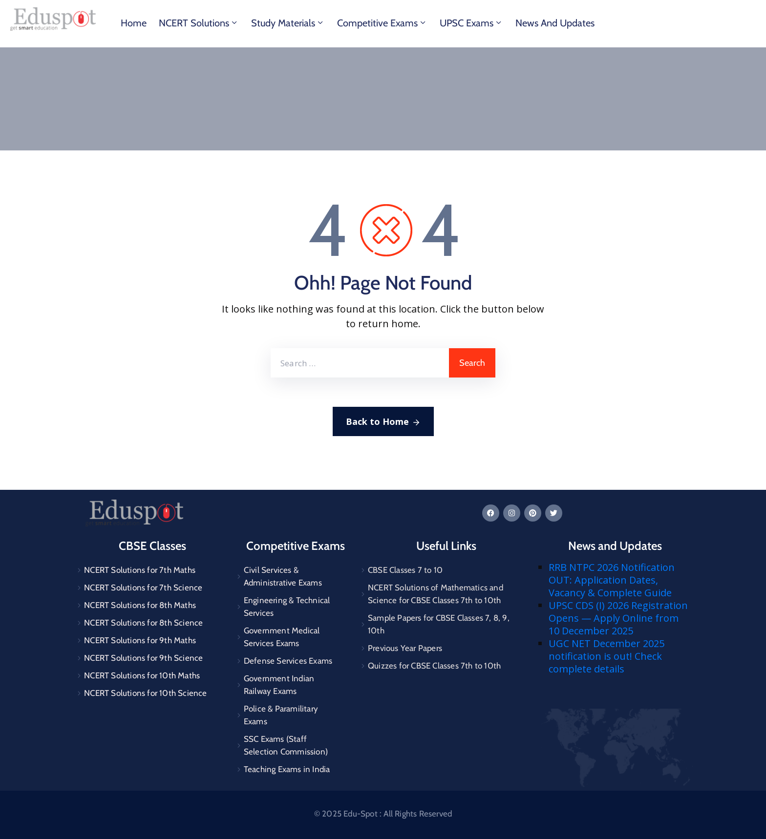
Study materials (288, 23)
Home (134, 23)
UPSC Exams (471, 23)
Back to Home (383, 422)
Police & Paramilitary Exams (281, 715)
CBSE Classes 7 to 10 (405, 570)
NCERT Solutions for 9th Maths (140, 640)
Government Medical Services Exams (282, 637)
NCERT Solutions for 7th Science (143, 587)
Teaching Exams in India (287, 769)
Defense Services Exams (288, 661)
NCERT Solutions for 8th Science (143, 623)
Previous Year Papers (405, 648)
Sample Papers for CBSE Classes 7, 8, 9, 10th (439, 624)
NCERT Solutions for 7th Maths (139, 570)
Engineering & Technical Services (287, 606)
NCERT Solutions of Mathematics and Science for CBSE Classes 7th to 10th (435, 594)
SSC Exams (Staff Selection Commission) (286, 745)
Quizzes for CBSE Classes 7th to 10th (434, 666)
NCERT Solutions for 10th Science (145, 693)
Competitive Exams (382, 23)
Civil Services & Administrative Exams (283, 576)
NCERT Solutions (199, 23)
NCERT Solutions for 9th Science (143, 658)
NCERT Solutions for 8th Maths (140, 605)
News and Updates (555, 23)
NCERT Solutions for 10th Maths (142, 675)
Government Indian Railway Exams (279, 684)
